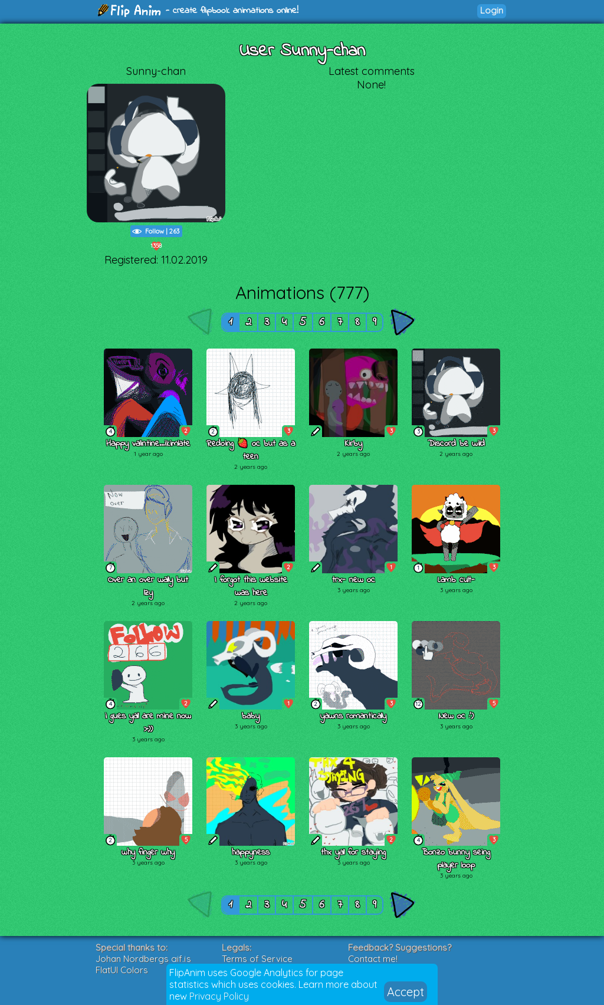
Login (491, 10)
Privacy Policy (219, 996)
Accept (405, 991)
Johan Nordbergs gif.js (143, 958)
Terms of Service (257, 958)
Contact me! (373, 958)
